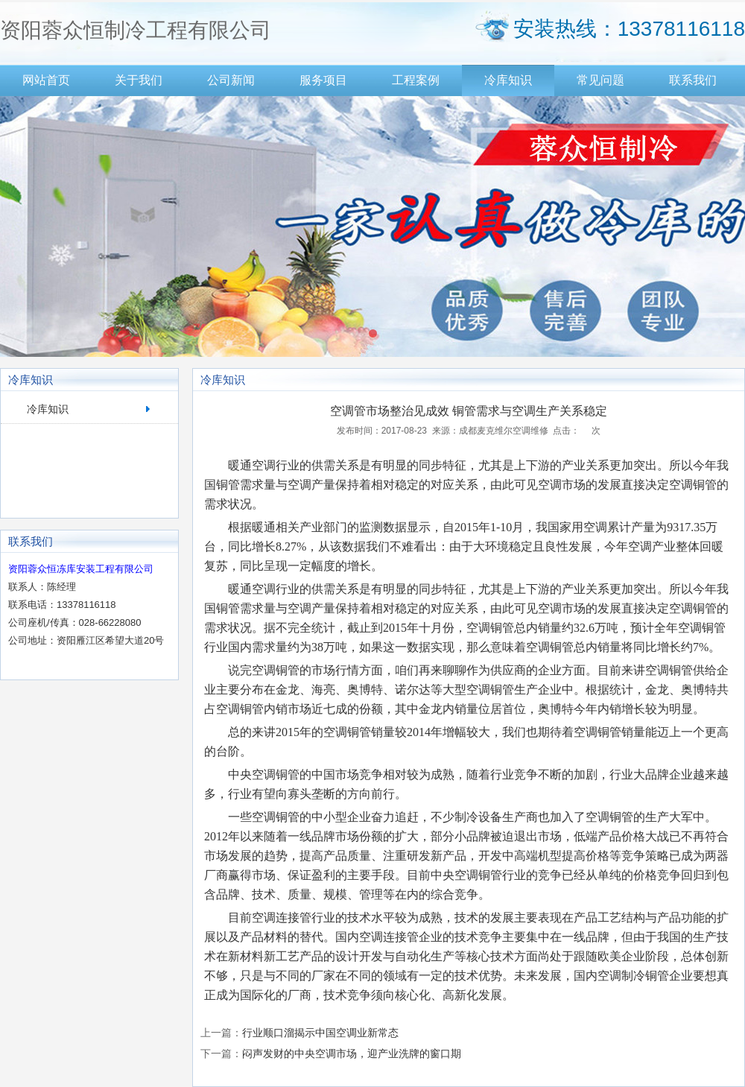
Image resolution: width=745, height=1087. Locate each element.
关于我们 (138, 80)
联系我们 (693, 80)
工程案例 (416, 80)
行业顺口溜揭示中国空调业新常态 (320, 1033)
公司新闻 (231, 80)
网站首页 (46, 80)
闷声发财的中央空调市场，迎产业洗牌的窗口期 (351, 1053)
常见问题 (600, 80)
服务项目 (323, 80)
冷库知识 (508, 80)
